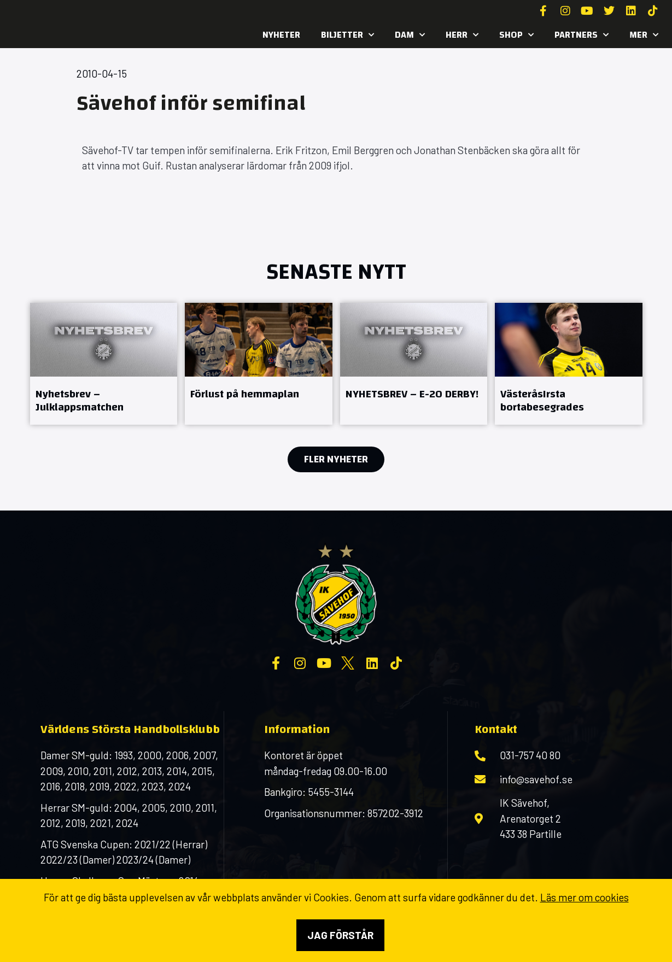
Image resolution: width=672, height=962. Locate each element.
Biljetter (347, 35)
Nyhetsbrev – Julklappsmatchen (80, 400)
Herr (462, 35)
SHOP (516, 35)
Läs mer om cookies (584, 897)
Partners (581, 35)
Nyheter (281, 34)
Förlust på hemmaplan (244, 394)
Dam (410, 35)
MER (643, 35)
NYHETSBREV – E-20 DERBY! (412, 394)
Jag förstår (340, 935)
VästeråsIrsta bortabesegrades (542, 400)
